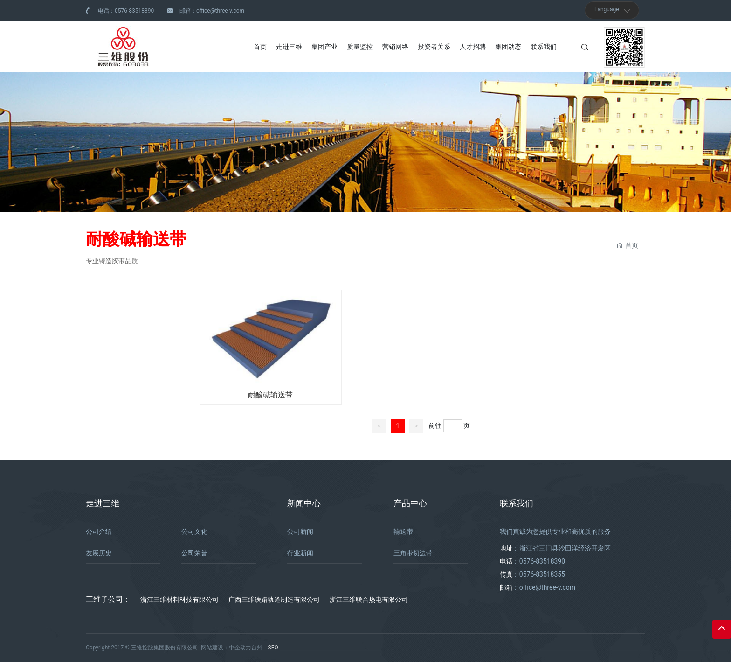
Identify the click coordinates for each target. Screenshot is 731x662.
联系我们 (516, 503)
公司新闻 (300, 531)
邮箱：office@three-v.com (211, 10)
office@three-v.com (547, 587)
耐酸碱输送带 (270, 394)
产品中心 (410, 503)
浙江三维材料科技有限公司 (179, 599)
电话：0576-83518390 (126, 10)
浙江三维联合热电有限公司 (369, 599)
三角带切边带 (413, 553)
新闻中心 (304, 503)
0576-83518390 (542, 561)
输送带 (403, 531)
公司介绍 (99, 531)
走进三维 (102, 503)
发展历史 (99, 553)
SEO (273, 647)
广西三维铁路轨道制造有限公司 (274, 599)
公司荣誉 (194, 553)
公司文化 (194, 531)
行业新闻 (300, 553)
